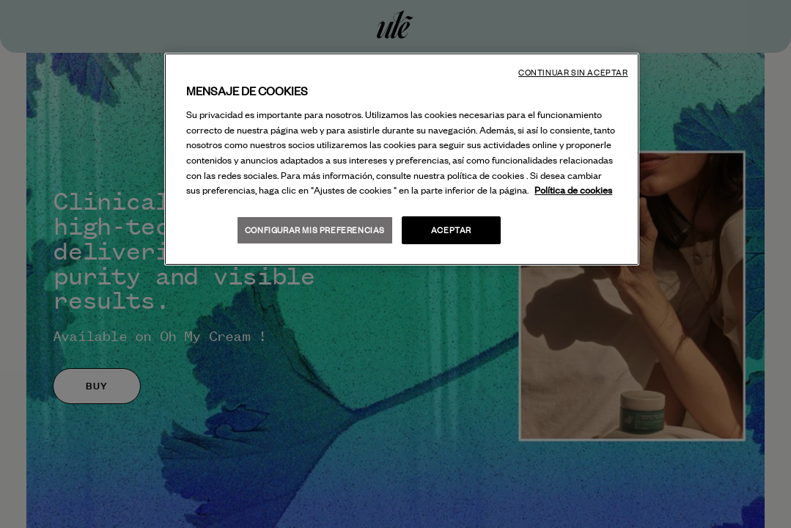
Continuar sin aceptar (573, 72)
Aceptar (451, 230)
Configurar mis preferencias (315, 230)
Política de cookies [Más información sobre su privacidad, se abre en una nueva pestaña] (573, 190)
